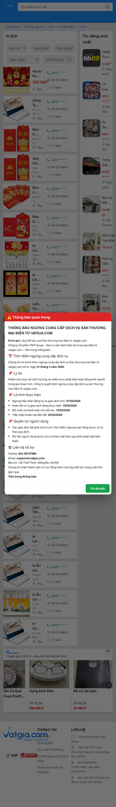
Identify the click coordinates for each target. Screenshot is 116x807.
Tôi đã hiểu (97, 488)
